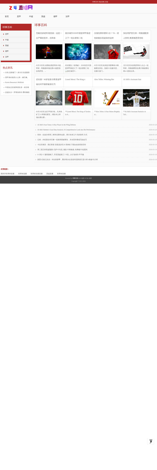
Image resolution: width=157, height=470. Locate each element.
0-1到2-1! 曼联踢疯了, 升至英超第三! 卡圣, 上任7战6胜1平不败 (97, 154)
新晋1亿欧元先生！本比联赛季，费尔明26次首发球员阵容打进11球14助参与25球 (97, 159)
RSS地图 (81, 178)
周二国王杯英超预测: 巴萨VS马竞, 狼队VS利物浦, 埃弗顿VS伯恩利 (97, 149)
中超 (31, 16)
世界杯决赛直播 (37, 174)
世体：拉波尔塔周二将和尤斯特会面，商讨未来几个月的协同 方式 (97, 134)
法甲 (68, 16)
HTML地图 (88, 178)
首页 (7, 16)
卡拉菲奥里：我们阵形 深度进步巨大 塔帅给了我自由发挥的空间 (97, 144)
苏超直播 (49, 174)
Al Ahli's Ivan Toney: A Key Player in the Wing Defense (97, 124)
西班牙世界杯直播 (7, 174)
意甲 (19, 16)
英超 (43, 16)
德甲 (55, 16)
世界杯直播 (22, 174)
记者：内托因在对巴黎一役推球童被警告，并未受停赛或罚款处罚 (97, 139)
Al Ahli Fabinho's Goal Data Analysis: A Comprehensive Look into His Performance (97, 129)
